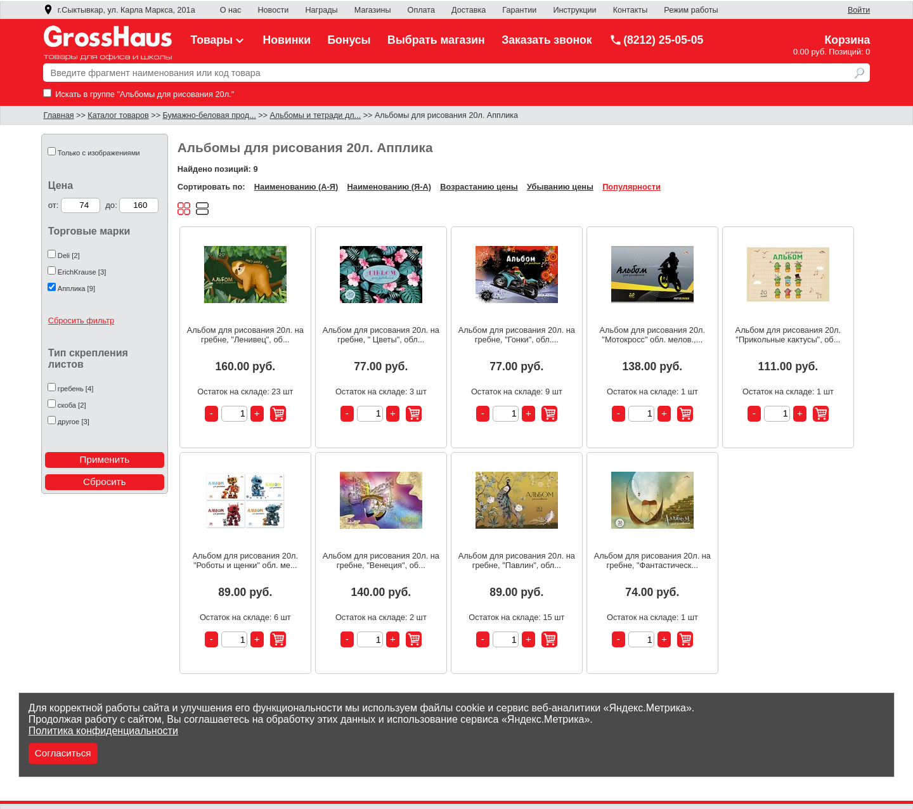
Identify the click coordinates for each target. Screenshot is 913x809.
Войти (859, 10)
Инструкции (574, 10)
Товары (219, 40)
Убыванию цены (560, 186)
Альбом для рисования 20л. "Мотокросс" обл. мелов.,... (653, 334)
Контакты (630, 10)
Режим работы (691, 10)
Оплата (421, 10)
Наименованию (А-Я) (296, 186)
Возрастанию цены (478, 186)
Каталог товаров (117, 115)
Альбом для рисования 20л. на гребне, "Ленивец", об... (245, 334)
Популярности (631, 186)
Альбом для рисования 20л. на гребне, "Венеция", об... (381, 560)
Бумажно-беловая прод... (209, 115)
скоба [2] (72, 405)
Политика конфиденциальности (103, 730)
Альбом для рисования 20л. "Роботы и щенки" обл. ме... (246, 560)
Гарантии (519, 10)
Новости (272, 10)
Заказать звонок (547, 40)
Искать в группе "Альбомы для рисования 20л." (139, 94)
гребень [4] (75, 388)
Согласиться (63, 753)
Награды (321, 10)
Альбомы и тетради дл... (315, 115)
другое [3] (73, 421)
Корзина (847, 40)
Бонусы (348, 40)
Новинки (287, 40)
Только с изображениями (99, 153)
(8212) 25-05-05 (656, 40)
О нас (231, 10)
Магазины (372, 10)
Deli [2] (69, 255)
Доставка (468, 10)
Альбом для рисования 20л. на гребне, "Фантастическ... (652, 560)
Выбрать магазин (436, 40)
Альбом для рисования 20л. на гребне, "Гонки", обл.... (516, 334)
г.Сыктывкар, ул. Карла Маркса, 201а (119, 10)
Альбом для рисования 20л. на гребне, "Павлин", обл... (516, 560)
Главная (59, 115)
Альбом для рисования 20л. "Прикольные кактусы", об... (788, 334)
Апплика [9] (76, 288)
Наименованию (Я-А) (389, 186)
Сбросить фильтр (81, 320)
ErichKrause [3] (82, 272)
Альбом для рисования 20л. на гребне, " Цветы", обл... (381, 334)
